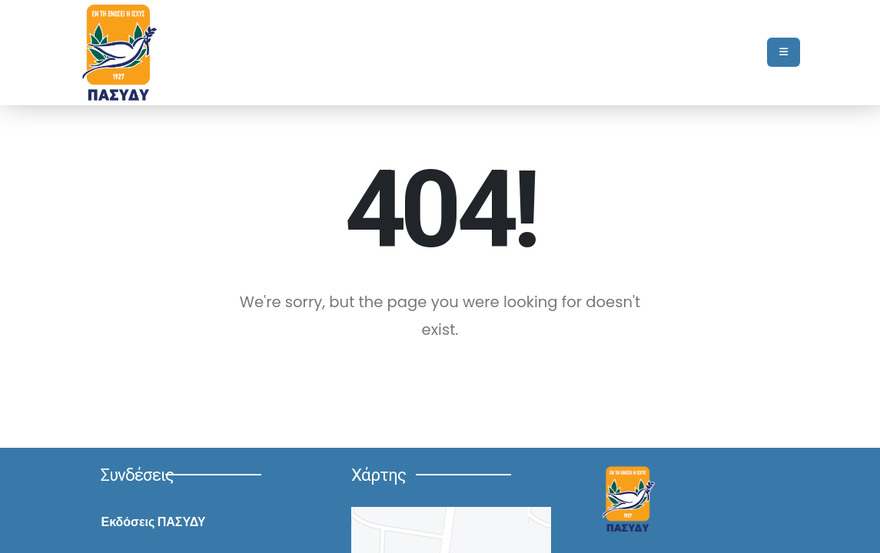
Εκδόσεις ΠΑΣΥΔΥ (153, 522)
